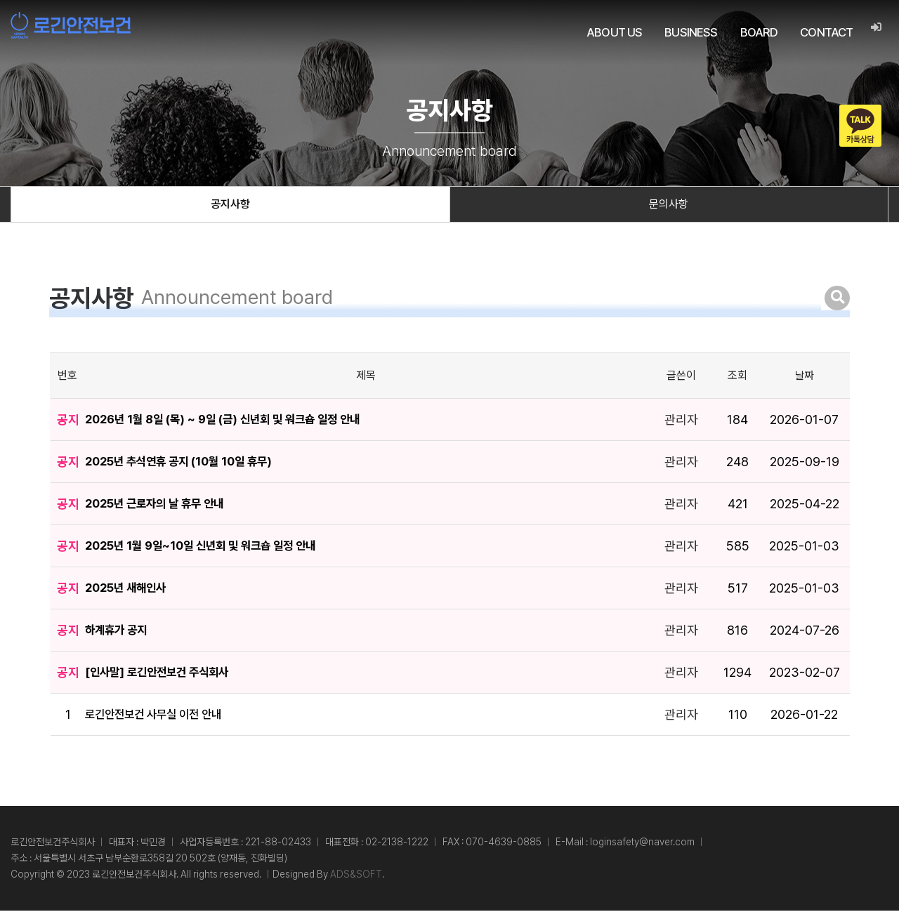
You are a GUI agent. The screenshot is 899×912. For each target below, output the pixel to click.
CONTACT (826, 32)
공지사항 (230, 205)
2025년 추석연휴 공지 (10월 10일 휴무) (189, 463)
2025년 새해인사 (130, 589)
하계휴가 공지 (120, 631)
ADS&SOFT (356, 875)
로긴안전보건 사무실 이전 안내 (163, 715)
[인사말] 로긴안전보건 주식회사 (166, 673)
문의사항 (668, 205)
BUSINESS (690, 32)
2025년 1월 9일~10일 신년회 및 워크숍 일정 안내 (213, 547)
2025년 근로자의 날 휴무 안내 (162, 505)
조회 (737, 377)
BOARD (758, 32)
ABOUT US (614, 32)
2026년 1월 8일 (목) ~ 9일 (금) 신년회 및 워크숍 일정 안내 (237, 421)
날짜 (804, 377)
